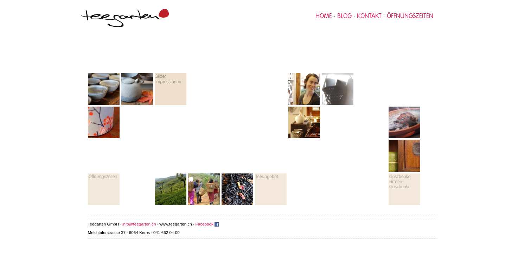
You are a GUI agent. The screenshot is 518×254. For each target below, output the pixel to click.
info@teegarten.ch (139, 224)
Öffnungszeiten (410, 16)
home (323, 16)
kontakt (369, 16)
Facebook (204, 224)
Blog (344, 16)
